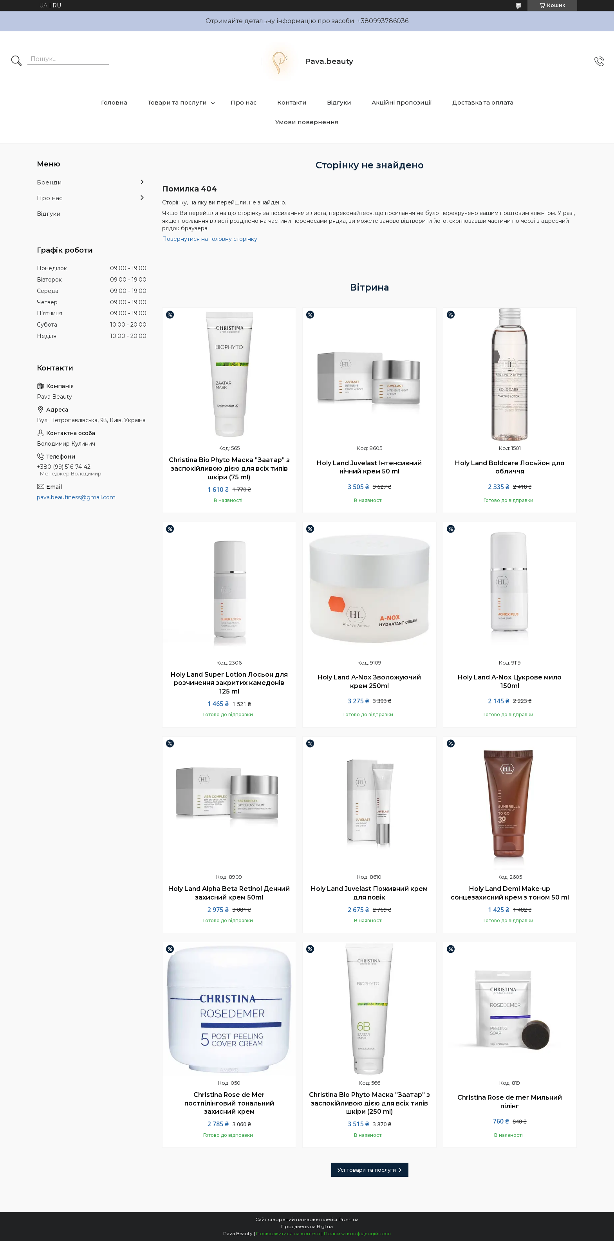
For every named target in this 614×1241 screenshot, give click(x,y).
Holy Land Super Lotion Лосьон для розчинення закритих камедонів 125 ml (229, 683)
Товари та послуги (177, 102)
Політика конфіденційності (357, 1233)
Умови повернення (307, 122)
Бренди (49, 182)
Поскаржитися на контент (288, 1233)
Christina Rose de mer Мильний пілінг (509, 1102)
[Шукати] (16, 61)
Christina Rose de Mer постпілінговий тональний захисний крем (229, 1103)
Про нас (244, 102)
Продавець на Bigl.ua (307, 1226)
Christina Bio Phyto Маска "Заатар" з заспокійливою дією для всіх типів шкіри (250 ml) (369, 1103)
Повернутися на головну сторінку (209, 238)
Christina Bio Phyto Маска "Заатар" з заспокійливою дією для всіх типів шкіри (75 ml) (229, 468)
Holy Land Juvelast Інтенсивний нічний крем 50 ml (369, 467)
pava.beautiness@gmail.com (76, 497)
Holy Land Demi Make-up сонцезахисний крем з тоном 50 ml (510, 893)
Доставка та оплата (482, 102)
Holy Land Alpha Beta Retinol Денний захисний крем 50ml (229, 893)
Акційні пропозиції (402, 102)
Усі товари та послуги (367, 1170)
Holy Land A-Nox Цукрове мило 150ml (510, 682)
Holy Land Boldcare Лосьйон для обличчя (509, 467)
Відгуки (339, 102)
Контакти (292, 102)
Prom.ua (348, 1219)
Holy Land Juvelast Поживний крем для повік (369, 893)
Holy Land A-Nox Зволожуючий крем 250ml (369, 682)
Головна (114, 102)
